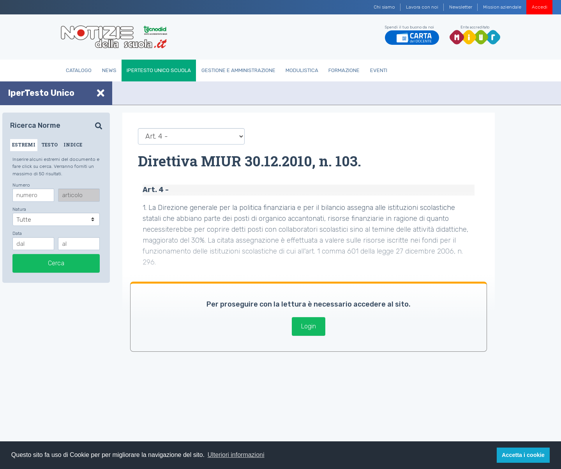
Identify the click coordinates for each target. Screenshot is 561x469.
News (109, 70)
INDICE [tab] (73, 144)
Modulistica (302, 70)
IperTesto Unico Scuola (159, 70)
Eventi (378, 70)
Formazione (344, 70)
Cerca (56, 263)
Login (308, 326)
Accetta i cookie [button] (523, 455)
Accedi (539, 7)
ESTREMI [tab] (23, 144)
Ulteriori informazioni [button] (236, 454)
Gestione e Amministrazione (238, 70)
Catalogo (79, 70)
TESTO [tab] (49, 144)
